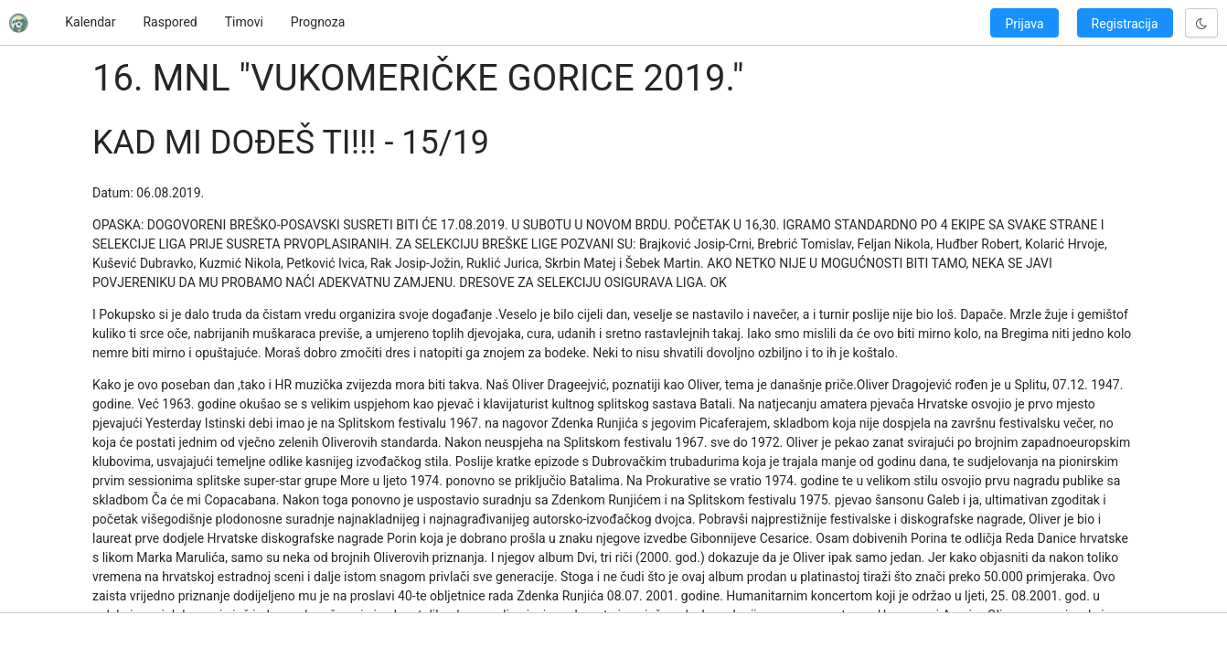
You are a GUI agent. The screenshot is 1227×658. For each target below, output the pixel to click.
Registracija (1125, 23)
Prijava (1024, 23)
